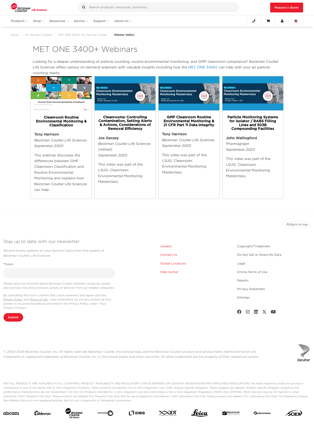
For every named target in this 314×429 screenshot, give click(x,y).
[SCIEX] (294, 414)
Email (8, 264)
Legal (241, 263)
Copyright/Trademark (253, 246)
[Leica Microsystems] (199, 414)
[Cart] (268, 21)
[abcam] (11, 414)
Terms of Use (39, 299)
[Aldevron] (42, 414)
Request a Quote (287, 7)
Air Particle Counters (38, 34)
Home (15, 34)
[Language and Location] (296, 21)
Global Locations (173, 263)
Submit (13, 317)
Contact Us (168, 254)
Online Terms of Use (252, 272)
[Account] (282, 21)
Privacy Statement (251, 289)
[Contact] (254, 21)
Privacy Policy (13, 299)
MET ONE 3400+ (203, 67)
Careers (166, 246)
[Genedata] (105, 414)
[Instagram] (248, 313)
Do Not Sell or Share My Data (259, 254)
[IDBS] (137, 414)
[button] (84, 7)
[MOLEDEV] (231, 414)
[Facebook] (239, 313)
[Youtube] (273, 313)
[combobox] (158, 7)
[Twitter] (264, 313)
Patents (243, 280)
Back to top (297, 224)
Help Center (169, 272)
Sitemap (243, 297)
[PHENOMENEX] (262, 414)
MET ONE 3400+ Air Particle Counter (83, 34)
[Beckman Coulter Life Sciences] (74, 414)
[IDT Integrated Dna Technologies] (168, 414)
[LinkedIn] (256, 313)
